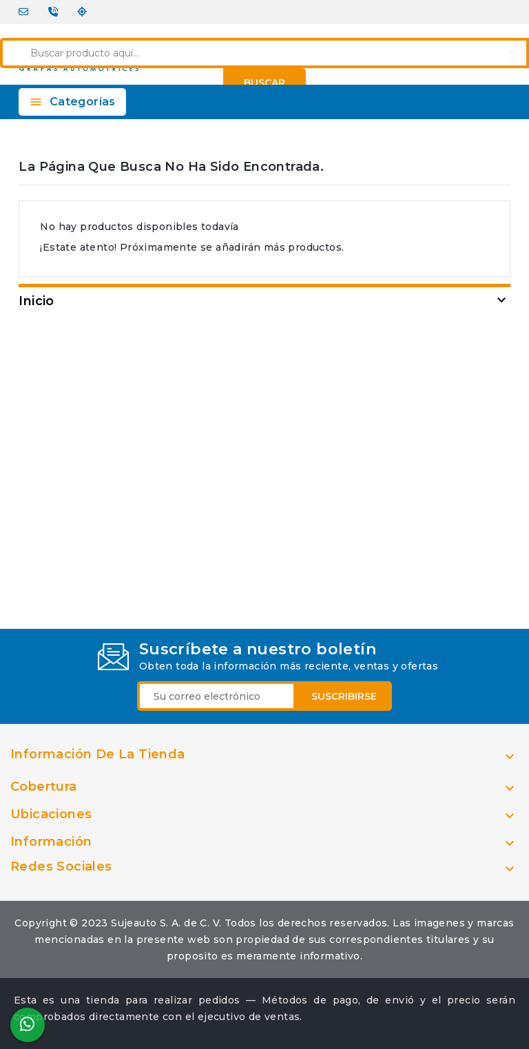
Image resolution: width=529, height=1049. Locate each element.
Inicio (36, 301)
